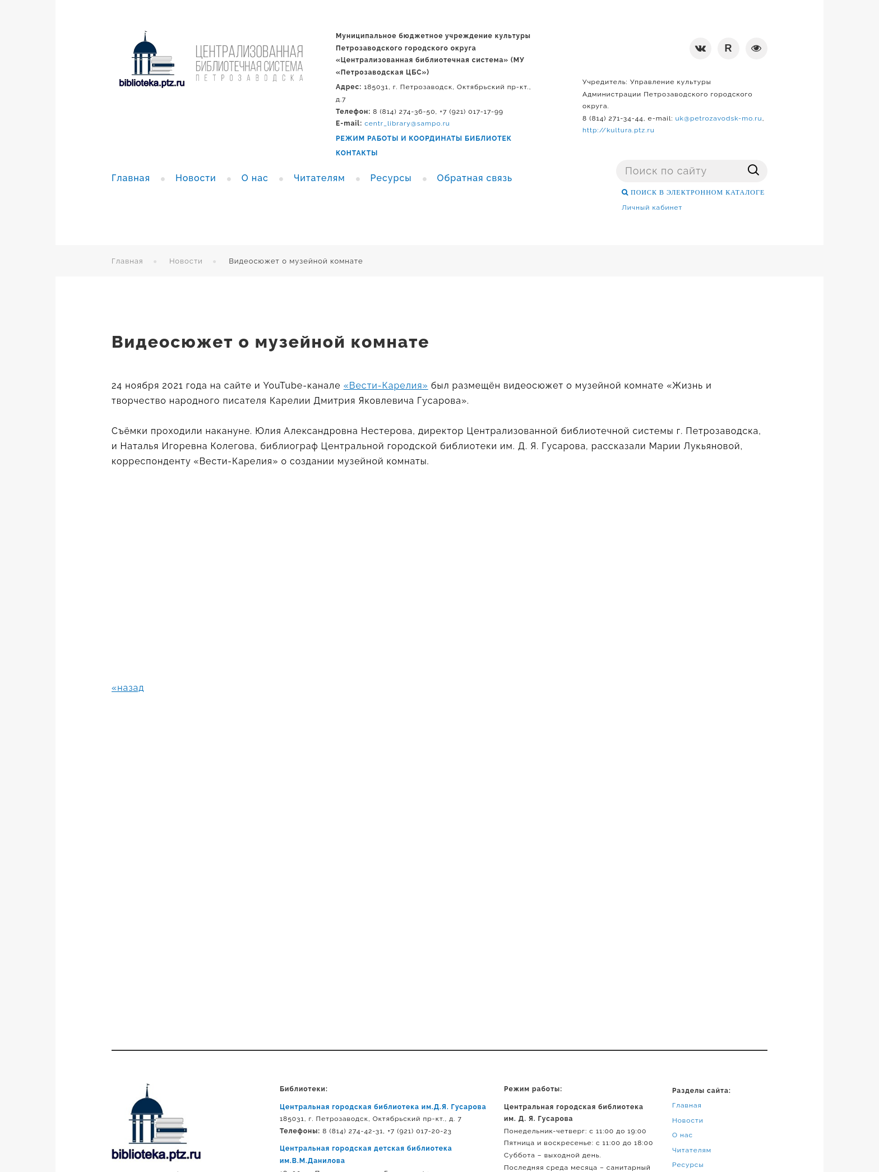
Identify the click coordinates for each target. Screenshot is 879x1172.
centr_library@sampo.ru (407, 123)
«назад (128, 687)
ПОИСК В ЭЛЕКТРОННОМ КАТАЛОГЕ (696, 192)
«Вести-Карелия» (386, 385)
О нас (682, 1135)
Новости (186, 261)
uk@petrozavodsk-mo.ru (718, 118)
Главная (128, 261)
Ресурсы (688, 1165)
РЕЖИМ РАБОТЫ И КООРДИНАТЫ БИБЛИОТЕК (424, 138)
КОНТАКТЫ (357, 153)
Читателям (691, 1150)
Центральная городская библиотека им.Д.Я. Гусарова (383, 1107)
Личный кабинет (652, 207)
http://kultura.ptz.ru (618, 130)
